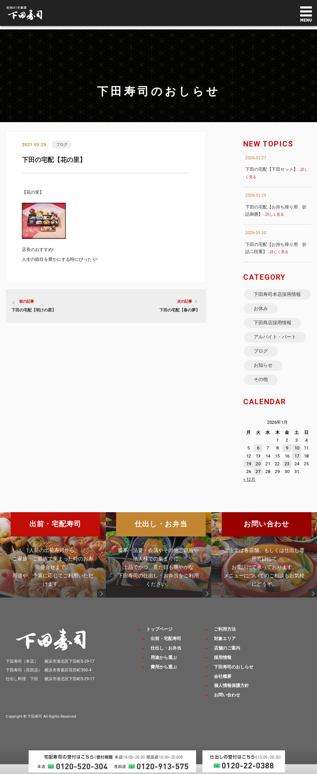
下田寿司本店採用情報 (275, 298)
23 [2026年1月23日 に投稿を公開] (287, 477)
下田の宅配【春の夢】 (179, 310)
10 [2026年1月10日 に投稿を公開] (296, 461)
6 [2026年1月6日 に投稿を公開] (258, 461)
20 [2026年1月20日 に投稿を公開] (258, 477)
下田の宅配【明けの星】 (33, 310)
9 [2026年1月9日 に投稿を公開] (287, 461)
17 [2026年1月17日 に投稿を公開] (296, 469)
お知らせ (263, 377)
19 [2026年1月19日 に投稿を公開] (248, 477)
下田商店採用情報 (273, 332)
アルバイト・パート (275, 347)
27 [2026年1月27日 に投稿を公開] (258, 485)
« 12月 (249, 492)
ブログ (61, 144)
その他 (261, 392)
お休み (261, 317)
